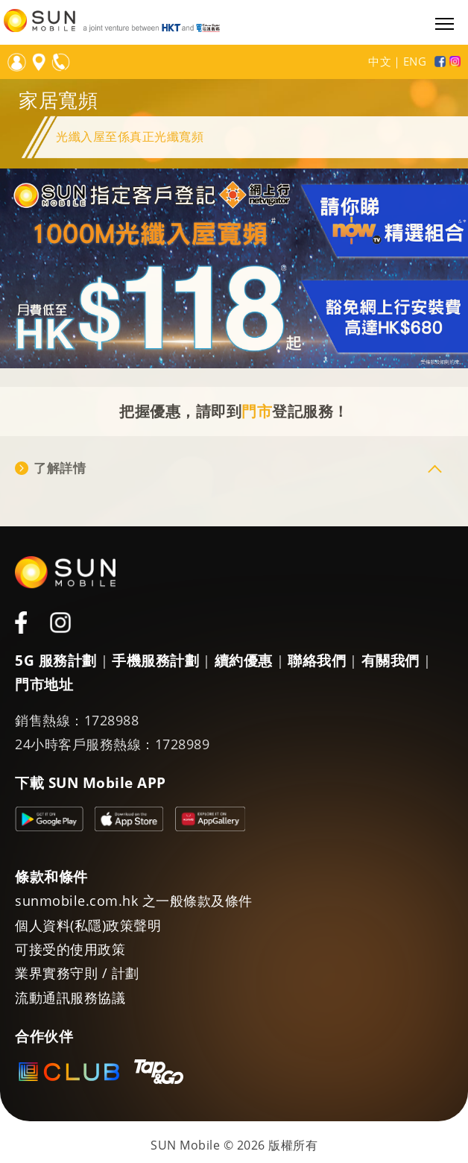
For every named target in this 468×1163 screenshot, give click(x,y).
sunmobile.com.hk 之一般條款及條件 (134, 901)
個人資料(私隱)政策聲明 (88, 925)
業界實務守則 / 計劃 (77, 973)
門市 (256, 411)
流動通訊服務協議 (70, 997)
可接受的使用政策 (70, 949)
